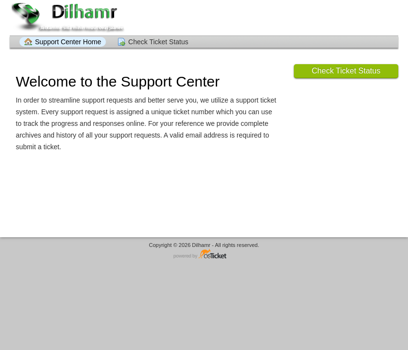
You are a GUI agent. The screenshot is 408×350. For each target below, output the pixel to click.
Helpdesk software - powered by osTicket (204, 254)
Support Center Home (68, 42)
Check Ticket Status (158, 42)
